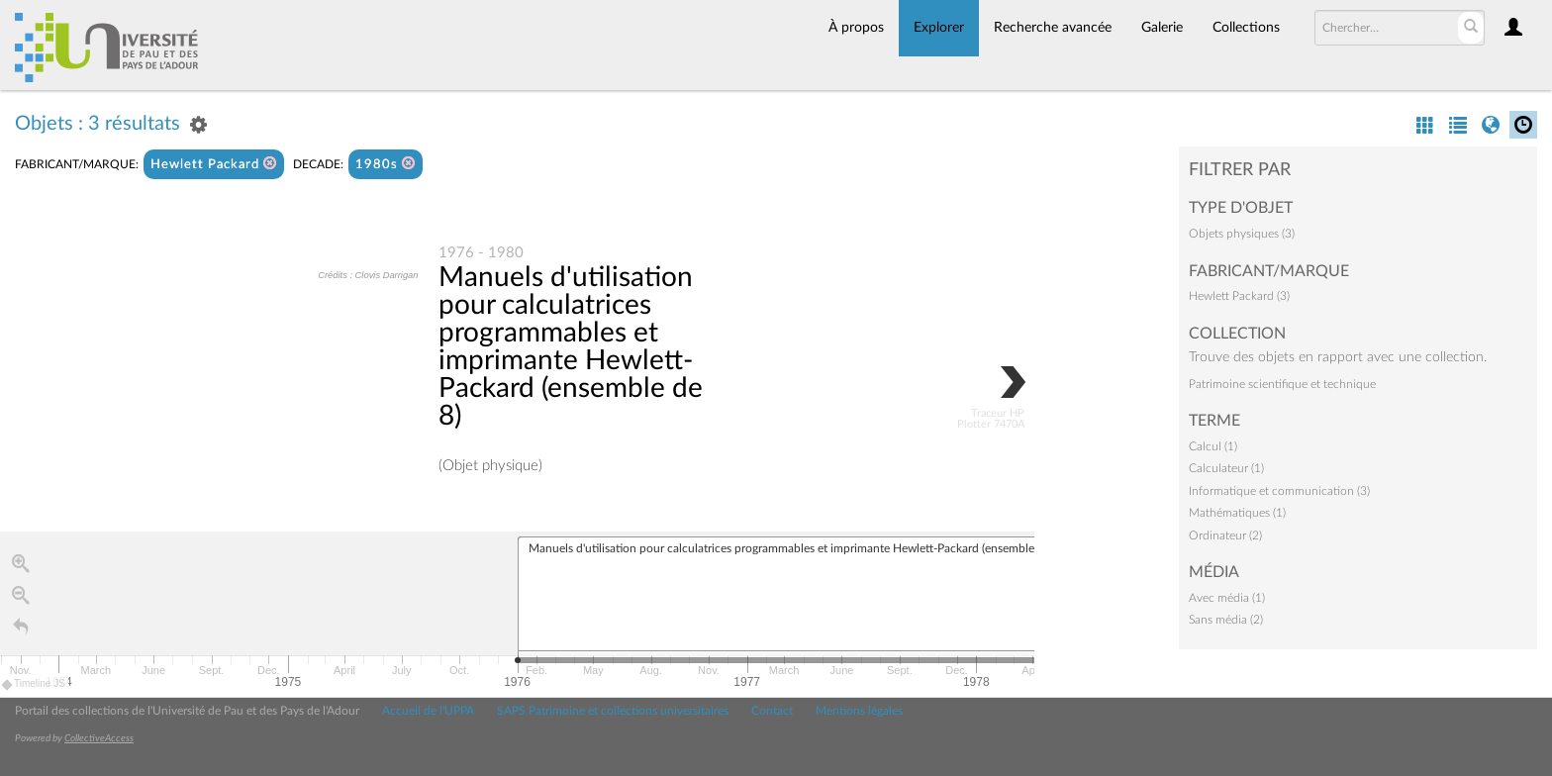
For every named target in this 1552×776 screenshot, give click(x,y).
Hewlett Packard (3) (1239, 296)
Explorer (939, 28)
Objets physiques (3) (1242, 234)
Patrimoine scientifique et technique (1282, 384)
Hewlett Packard (213, 163)
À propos (856, 28)
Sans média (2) (1226, 620)
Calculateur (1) (1226, 468)
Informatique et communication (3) (1279, 491)
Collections (1246, 28)
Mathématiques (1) (1237, 513)
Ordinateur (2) (1225, 535)
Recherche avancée (1053, 28)
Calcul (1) (1213, 446)
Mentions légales (859, 711)
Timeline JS (34, 686)
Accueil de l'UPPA (428, 711)
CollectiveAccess (99, 738)
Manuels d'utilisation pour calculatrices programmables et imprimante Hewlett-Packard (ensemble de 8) (570, 347)
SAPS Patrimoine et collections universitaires (612, 711)
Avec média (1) (1227, 598)
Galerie (1162, 28)
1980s (385, 163)
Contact (772, 711)
